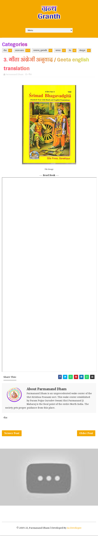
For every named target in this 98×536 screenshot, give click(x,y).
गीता (5, 50)
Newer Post (11, 433)
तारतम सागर (19, 50)
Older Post (86, 433)
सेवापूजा (82, 50)
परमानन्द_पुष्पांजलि (40, 50)
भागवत (58, 50)
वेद (70, 50)
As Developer (74, 528)
